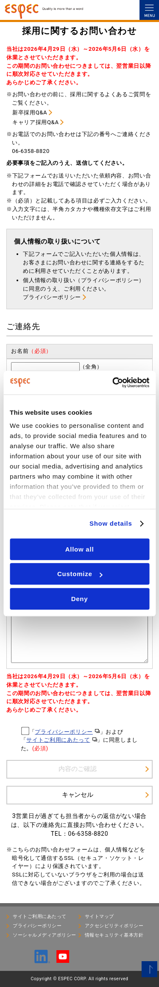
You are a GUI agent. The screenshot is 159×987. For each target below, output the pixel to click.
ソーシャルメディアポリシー (44, 935)
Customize (80, 573)
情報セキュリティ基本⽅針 (114, 935)
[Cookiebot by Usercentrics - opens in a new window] (113, 382)
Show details (110, 523)
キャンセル (77, 794)
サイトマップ (99, 916)
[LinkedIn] (42, 959)
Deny (79, 598)
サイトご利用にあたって (58, 740)
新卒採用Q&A (29, 112)
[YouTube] (62, 959)
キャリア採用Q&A (35, 122)
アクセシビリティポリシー (114, 926)
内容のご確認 (77, 768)
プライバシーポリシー (52, 297)
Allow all (79, 549)
